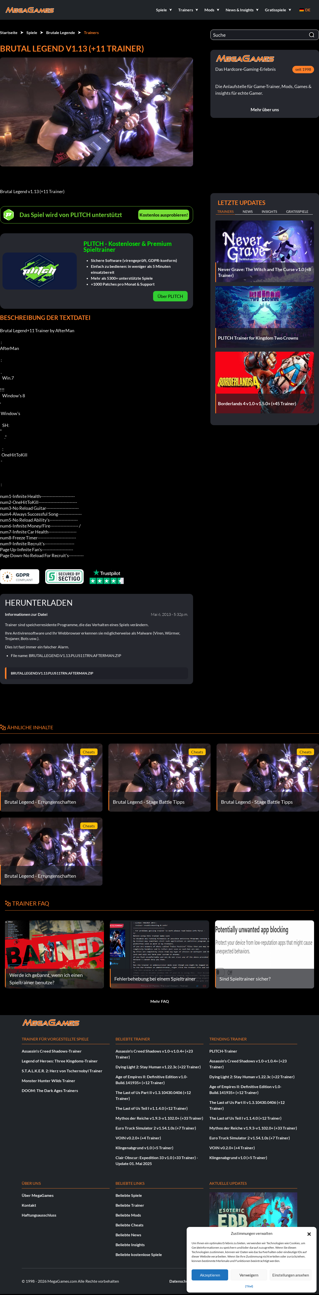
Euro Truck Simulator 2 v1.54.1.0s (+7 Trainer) (156, 1128)
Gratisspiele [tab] (297, 211)
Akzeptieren (210, 1275)
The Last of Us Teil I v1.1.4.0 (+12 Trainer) (152, 1108)
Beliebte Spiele (129, 1195)
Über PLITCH (170, 296)
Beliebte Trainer (130, 1205)
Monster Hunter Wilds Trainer (48, 1080)
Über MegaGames (38, 1195)
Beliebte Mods (128, 1215)
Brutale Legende (60, 32)
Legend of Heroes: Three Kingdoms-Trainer (60, 1060)
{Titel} (249, 1286)
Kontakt (29, 1205)
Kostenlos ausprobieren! (164, 215)
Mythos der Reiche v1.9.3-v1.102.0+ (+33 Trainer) (159, 1118)
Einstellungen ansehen (290, 1275)
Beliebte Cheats (129, 1224)
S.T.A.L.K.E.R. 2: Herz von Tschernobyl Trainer (62, 1070)
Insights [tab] (269, 211)
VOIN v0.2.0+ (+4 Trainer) (138, 1137)
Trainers (91, 32)
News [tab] (248, 211)
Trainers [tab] (225, 211)
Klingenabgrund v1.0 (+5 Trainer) (144, 1147)
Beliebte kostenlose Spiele (139, 1254)
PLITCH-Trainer (223, 1051)
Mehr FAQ (159, 1001)
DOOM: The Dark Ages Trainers (50, 1090)
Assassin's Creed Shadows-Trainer (52, 1051)
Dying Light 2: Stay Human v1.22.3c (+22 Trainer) (158, 1066)
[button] (309, 1233)
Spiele (31, 32)
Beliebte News (128, 1234)
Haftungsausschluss (39, 1215)
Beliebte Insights (130, 1244)
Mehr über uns (265, 109)
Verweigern (248, 1275)
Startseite (9, 32)
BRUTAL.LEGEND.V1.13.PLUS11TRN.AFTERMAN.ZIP (52, 673)
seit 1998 (303, 69)
